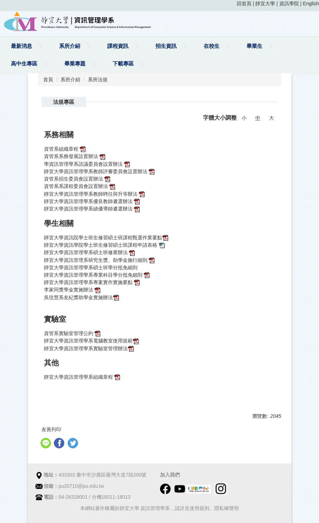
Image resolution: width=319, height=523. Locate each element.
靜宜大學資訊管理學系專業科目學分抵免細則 (93, 275)
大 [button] (271, 118)
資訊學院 (289, 3)
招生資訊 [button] (166, 46)
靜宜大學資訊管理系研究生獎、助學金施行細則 (100, 260)
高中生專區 (24, 64)
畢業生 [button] (254, 46)
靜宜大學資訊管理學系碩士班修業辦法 (86, 252)
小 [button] (244, 118)
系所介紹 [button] (69, 46)
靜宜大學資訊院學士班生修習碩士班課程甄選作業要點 (103, 237)
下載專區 (123, 64)
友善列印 (51, 429)
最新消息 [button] (21, 46)
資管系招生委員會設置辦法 (77, 179)
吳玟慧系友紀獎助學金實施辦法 (82, 297)
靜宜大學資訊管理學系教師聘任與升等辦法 (91, 194)
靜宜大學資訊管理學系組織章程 (82, 377)
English (311, 3)
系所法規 (98, 79)
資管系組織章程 (65, 149)
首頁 (48, 79)
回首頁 (244, 3)
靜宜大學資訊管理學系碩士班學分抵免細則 (91, 267)
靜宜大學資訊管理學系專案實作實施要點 (92, 282)
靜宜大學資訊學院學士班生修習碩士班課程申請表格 (100, 245)
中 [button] (257, 118)
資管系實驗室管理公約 (73, 333)
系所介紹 (70, 79)
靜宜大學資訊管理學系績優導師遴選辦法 (92, 209)
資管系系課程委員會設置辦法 (80, 186)
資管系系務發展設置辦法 (75, 156)
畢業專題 (74, 64)
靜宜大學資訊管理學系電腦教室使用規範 (88, 341)
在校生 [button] (211, 46)
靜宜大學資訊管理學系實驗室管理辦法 (86, 348)
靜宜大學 (265, 3)
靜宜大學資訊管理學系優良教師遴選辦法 (92, 201)
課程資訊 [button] (117, 46)
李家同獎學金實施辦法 (73, 289)
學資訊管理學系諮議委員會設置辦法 (87, 164)
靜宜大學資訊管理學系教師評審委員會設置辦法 (100, 171)
